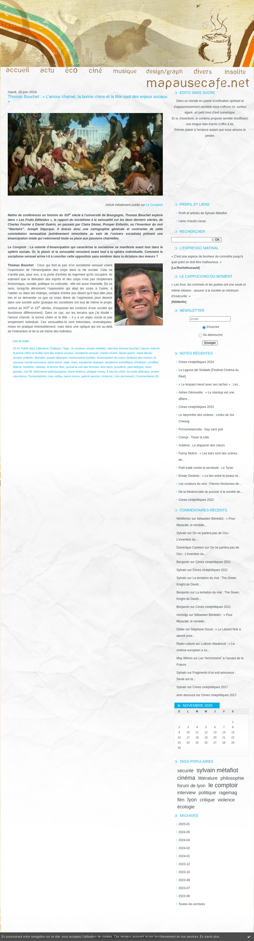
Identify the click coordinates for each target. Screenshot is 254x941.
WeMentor (183, 518)
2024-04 (184, 840)
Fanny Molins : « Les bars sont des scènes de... (208, 457)
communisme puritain (82, 357)
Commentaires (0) (147, 376)
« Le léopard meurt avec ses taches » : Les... (209, 384)
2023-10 (184, 872)
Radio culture (185, 644)
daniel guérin (127, 353)
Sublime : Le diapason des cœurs (202, 445)
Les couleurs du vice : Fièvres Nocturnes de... (210, 484)
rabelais (40, 366)
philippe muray (96, 371)
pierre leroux (72, 376)
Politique (55, 348)
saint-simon (55, 362)
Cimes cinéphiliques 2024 (196, 362)
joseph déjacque (57, 357)
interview (186, 792)
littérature (208, 778)
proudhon (120, 366)
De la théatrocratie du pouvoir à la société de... (211, 492)
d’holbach (140, 362)
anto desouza (185, 695)
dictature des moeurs (139, 357)
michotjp (182, 615)
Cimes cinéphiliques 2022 (196, 500)
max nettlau (55, 376)
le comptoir (223, 785)
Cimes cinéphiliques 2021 (213, 562)
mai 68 (28, 371)
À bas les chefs (115, 371)
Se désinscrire (210, 335)
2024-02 (184, 848)
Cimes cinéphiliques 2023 (196, 407)
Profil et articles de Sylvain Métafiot (203, 213)
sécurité (185, 770)
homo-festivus (76, 371)
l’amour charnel (149, 348)
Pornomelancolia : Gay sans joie (201, 429)
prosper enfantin (23, 357)
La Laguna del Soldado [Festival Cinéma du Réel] (209, 373)
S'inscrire (210, 327)
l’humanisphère (37, 376)
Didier (180, 629)
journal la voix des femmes (82, 366)
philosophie (232, 778)
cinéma (186, 778)
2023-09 (184, 880)
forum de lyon (191, 785)
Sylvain (181, 533)
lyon (192, 799)
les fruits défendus (138, 371)
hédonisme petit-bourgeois (50, 371)
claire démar (144, 353)
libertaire (40, 357)
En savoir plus (209, 936)
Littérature (42, 348)
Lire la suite (21, 341)
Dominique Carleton (190, 547)
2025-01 (184, 824)
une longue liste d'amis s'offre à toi (209, 124)
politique (207, 792)
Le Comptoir (154, 205)
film (180, 799)
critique (207, 799)
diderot (17, 366)
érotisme (107, 376)
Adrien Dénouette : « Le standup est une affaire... (206, 396)
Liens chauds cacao (192, 221)
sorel (148, 366)
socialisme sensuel (86, 353)
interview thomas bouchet (123, 348)
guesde (17, 371)
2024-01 (184, 856)
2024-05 (184, 832)
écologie (186, 806)
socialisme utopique (91, 362)
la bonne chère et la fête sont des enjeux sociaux (43, 353)
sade (67, 362)
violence (226, 799)
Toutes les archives (192, 904)
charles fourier (109, 353)
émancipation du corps (111, 357)
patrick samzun (90, 376)
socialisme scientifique (119, 362)
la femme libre (55, 366)
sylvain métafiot (217, 770)
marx (74, 362)
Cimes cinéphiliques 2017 (210, 687)
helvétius (28, 366)
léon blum (107, 366)
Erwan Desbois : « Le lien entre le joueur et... (209, 476)
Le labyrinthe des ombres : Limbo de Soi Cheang (206, 418)
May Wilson (184, 658)
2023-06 (184, 896)
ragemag (228, 792)
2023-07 (184, 888)
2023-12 (184, 864)
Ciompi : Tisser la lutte (194, 437)
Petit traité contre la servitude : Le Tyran (206, 468)
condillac (153, 362)
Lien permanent (124, 376)
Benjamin (182, 562)
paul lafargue (136, 366)
